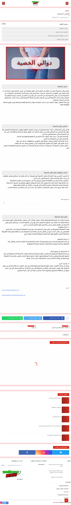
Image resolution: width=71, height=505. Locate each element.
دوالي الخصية (64, 28)
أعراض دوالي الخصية (62, 32)
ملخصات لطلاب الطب (62, 489)
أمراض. (66, 11)
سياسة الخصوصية (63, 495)
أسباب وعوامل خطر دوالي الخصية (58, 36)
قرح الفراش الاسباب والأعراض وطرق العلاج (50, 426)
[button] (54, 318)
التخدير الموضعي (56, 416)
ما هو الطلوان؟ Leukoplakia (54, 435)
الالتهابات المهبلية (56, 407)
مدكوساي (55, 502)
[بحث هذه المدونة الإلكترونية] (14, 465)
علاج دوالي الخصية (62, 39)
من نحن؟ (66, 492)
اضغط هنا (41, 464)
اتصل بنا (66, 498)
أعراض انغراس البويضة (55, 398)
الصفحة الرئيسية (63, 485)
